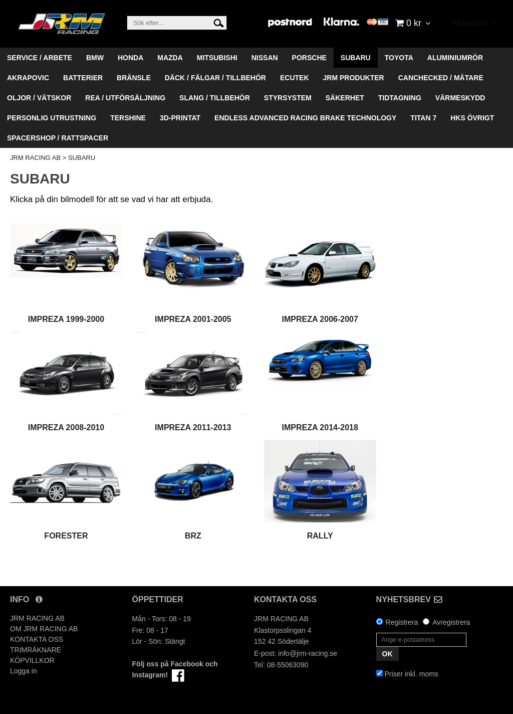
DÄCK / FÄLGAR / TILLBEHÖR (215, 78)
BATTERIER (83, 78)
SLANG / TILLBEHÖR (214, 98)
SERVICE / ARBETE (39, 58)
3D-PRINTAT (180, 118)
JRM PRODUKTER (353, 78)
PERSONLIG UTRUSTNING (51, 118)
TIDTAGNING (399, 98)
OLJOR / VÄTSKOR (39, 98)
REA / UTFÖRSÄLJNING (125, 98)
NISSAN (264, 58)
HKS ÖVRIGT (472, 118)
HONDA (130, 58)
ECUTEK (294, 78)
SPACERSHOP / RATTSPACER (57, 138)
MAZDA (170, 58)
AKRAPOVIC (28, 78)
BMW (95, 58)
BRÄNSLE (134, 78)
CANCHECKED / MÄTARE (440, 78)
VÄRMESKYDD (460, 98)
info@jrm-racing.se (307, 653)
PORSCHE (309, 58)
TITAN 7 (423, 118)
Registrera (402, 622)
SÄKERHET (345, 98)
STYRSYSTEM (288, 98)
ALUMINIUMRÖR (455, 58)
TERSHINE (128, 118)
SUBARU (356, 58)
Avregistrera (451, 622)
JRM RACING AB (35, 157)
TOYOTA (399, 58)
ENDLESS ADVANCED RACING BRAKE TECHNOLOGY (305, 118)
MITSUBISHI (217, 58)
